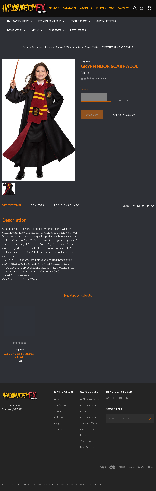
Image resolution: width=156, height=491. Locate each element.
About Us (86, 8)
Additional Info (66, 205)
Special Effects (107, 21)
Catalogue (69, 8)
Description (11, 205)
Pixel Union (34, 484)
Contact (123, 8)
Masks (37, 30)
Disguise (85, 61)
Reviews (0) (101, 78)
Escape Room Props (51, 21)
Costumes (56, 30)
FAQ (111, 8)
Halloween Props (19, 21)
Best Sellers (78, 30)
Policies (100, 8)
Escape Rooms (80, 21)
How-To (54, 8)
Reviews (37, 205)
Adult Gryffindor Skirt (19, 355)
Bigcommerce (65, 484)
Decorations (16, 30)
